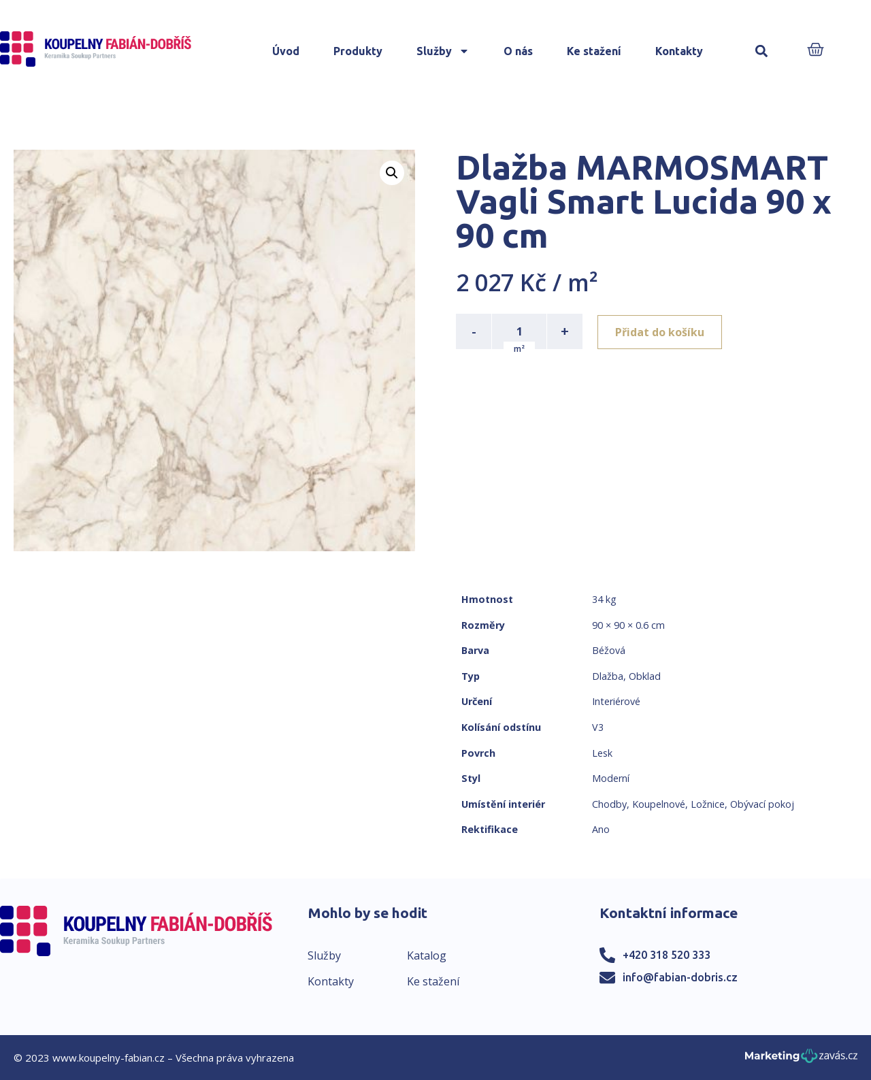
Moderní (610, 778)
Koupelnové (658, 804)
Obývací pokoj (762, 804)
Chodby (609, 804)
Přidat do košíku (661, 331)
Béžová (608, 650)
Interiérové (616, 701)
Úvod (285, 51)
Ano (601, 829)
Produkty (357, 51)
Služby (443, 51)
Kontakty (679, 51)
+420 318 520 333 (666, 955)
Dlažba (607, 676)
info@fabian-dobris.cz (680, 977)
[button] (762, 51)
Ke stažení (594, 51)
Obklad (645, 676)
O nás (518, 51)
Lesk (602, 753)
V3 (598, 727)
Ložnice (708, 804)
